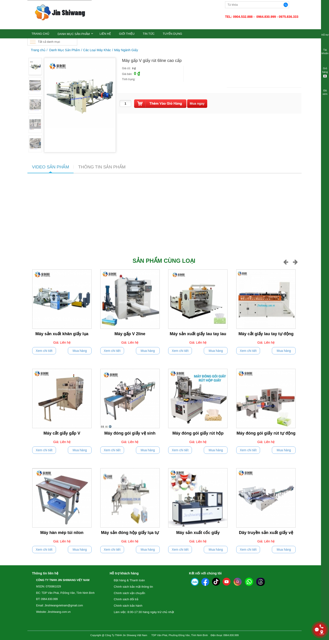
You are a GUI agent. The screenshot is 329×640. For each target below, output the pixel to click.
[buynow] (197, 103)
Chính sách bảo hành (128, 605)
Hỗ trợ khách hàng (124, 573)
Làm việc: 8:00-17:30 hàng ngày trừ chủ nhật (144, 612)
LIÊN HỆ (105, 33)
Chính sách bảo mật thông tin (133, 586)
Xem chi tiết (44, 351)
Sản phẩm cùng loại (164, 261)
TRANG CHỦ (40, 33)
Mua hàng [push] (80, 351)
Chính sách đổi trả (126, 599)
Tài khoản (325, 48)
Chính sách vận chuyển (129, 593)
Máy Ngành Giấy (126, 50)
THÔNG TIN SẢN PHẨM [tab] (101, 167)
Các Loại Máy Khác (97, 50)
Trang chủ (38, 50)
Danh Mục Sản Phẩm (74, 34)
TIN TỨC (149, 33)
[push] (160, 103)
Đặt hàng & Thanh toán (129, 580)
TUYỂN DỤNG (172, 33)
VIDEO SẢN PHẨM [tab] (50, 167)
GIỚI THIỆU (127, 33)
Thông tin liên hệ (45, 573)
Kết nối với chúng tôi (205, 573)
